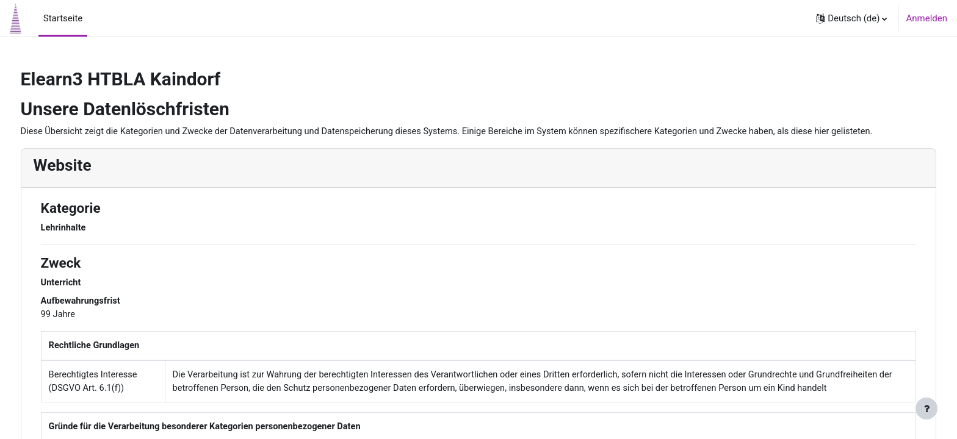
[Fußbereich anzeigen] (926, 408)
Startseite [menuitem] (63, 18)
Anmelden (926, 18)
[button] (851, 18)
